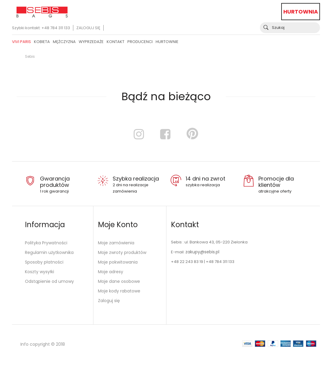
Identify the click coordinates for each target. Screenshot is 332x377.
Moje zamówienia (116, 243)
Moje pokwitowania (118, 262)
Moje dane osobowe (119, 281)
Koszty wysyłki (39, 272)
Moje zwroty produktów (122, 252)
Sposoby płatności (44, 262)
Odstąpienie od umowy (49, 281)
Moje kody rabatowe (119, 291)
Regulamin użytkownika (49, 252)
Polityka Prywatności (46, 243)
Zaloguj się (88, 28)
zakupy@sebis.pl (202, 252)
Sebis (30, 56)
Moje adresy (110, 272)
